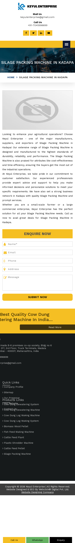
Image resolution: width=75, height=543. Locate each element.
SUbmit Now (37, 297)
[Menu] (66, 44)
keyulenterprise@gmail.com (35, 17)
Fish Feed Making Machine (18, 413)
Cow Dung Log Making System (20, 402)
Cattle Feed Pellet (13, 430)
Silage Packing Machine (16, 435)
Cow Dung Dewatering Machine (21, 391)
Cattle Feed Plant (13, 419)
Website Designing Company (37, 495)
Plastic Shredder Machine (17, 424)
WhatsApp (37, 540)
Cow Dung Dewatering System (20, 386)
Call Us (14, 540)
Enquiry (61, 540)
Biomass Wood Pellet (15, 408)
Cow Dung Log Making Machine (21, 397)
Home (11, 77)
